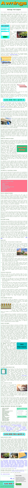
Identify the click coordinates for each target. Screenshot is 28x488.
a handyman (24, 427)
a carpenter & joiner (23, 429)
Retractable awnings (4, 226)
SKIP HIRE (8, 430)
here (15, 468)
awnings (2, 69)
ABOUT (19, 7)
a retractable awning (8, 221)
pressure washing (9, 428)
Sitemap (1, 481)
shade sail (12, 291)
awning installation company (13, 33)
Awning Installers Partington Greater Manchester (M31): (12, 14)
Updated (8, 481)
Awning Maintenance (4, 461)
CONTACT (22, 7)
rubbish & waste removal (10, 427)
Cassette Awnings (12, 460)
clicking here (21, 450)
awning (6, 106)
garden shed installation (6, 426)
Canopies (25, 460)
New (5, 481)
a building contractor (17, 425)
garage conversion (4, 425)
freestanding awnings (13, 54)
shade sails (19, 246)
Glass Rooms (6, 462)
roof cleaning (23, 428)
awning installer (4, 347)
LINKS (17, 7)
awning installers (4, 444)
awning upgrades (14, 317)
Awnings (4, 481)
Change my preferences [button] (18, 485)
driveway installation (9, 429)
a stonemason (19, 430)
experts (13, 449)
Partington (3, 106)
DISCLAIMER (25, 7)
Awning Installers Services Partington (11, 406)
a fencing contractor (22, 426)
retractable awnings (14, 374)
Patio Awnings (5, 460)
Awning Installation (20, 461)
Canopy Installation (12, 462)
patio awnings (24, 375)
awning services (23, 380)
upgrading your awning (22, 308)
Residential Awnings (19, 460)
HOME (14, 7)
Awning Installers (12, 461)
